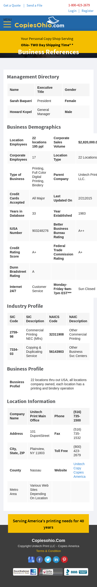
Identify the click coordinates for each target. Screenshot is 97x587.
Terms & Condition (48, 551)
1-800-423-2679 (79, 5)
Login (72, 10)
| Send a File (33, 5)
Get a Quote (12, 5)
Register (88, 10)
